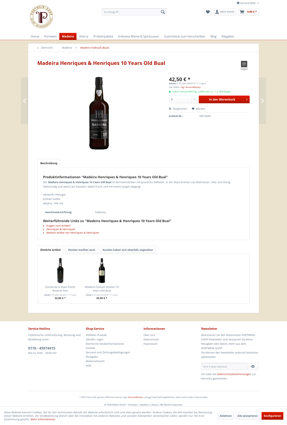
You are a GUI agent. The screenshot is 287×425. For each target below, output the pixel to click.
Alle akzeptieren (247, 416)
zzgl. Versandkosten (190, 87)
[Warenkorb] (248, 12)
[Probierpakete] (103, 36)
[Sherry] (84, 36)
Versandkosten (135, 397)
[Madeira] (68, 36)
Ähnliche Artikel (50, 250)
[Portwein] (50, 36)
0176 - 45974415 (41, 348)
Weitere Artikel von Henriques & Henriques (71, 232)
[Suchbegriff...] (134, 12)
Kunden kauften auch (81, 250)
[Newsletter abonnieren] (253, 366)
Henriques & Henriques (59, 229)
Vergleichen (178, 108)
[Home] (35, 36)
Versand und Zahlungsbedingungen (108, 352)
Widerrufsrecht (95, 361)
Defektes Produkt (96, 335)
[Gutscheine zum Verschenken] (185, 36)
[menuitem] (134, 12)
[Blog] (213, 36)
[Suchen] (163, 12)
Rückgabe (92, 356)
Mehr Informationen (43, 419)
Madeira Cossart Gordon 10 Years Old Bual (102, 288)
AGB (88, 365)
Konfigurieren (272, 416)
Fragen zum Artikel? (56, 225)
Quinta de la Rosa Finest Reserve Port (60, 288)
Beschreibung (48, 163)
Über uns (149, 335)
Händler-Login (94, 339)
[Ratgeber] (228, 36)
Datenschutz (151, 339)
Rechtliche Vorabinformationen (105, 343)
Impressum (150, 343)
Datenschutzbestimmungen (234, 374)
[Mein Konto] (224, 12)
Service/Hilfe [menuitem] (246, 3)
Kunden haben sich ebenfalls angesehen (128, 250)
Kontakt (90, 348)
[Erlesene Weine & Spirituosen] (139, 36)
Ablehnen (226, 416)
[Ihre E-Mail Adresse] (224, 366)
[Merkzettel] (208, 12)
